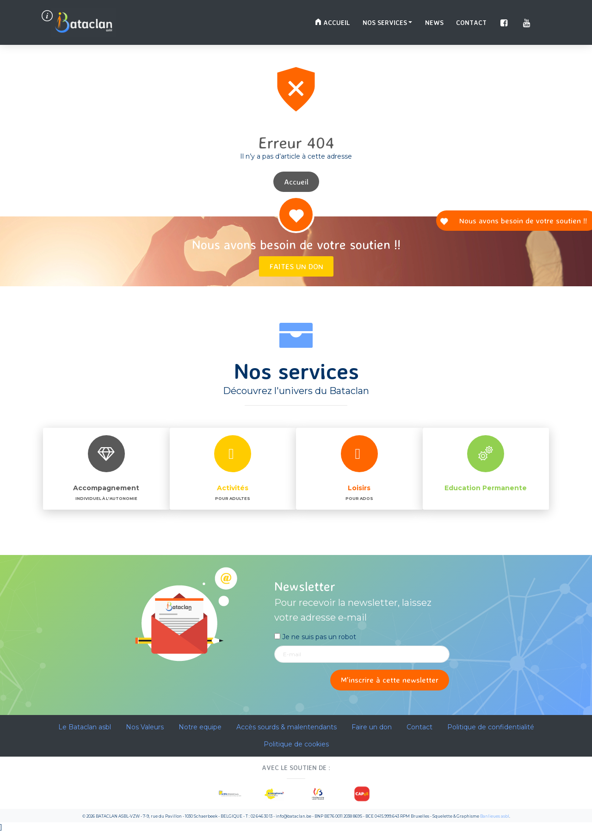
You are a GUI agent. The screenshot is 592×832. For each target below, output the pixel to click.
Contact (471, 22)
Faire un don (372, 727)
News (434, 22)
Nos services (385, 22)
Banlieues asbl (494, 816)
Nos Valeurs (145, 727)
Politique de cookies (296, 744)
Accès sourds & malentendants (286, 727)
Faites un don (296, 266)
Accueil (332, 22)
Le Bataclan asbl (84, 727)
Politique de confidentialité (490, 727)
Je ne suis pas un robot (315, 637)
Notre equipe (200, 727)
